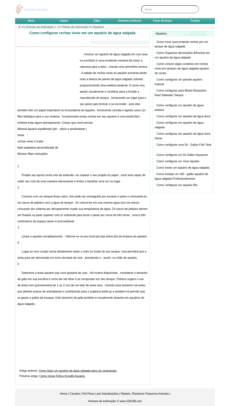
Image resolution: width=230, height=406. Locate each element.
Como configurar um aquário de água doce (183, 116)
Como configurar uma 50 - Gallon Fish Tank (183, 144)
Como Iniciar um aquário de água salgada (182, 167)
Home (63, 393)
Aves (31, 20)
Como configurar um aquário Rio (176, 185)
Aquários (98, 26)
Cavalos (75, 393)
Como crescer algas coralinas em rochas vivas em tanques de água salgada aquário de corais (182, 68)
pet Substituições (108, 393)
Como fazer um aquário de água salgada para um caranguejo (78, 370)
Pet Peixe (88, 393)
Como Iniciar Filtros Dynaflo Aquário (62, 376)
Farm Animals (162, 20)
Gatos (64, 20)
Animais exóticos (129, 20)
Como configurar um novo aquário (177, 161)
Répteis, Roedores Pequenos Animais (145, 393)
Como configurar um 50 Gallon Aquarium (182, 154)
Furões (195, 20)
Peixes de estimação (75, 26)
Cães (96, 20)
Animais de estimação (40, 26)
